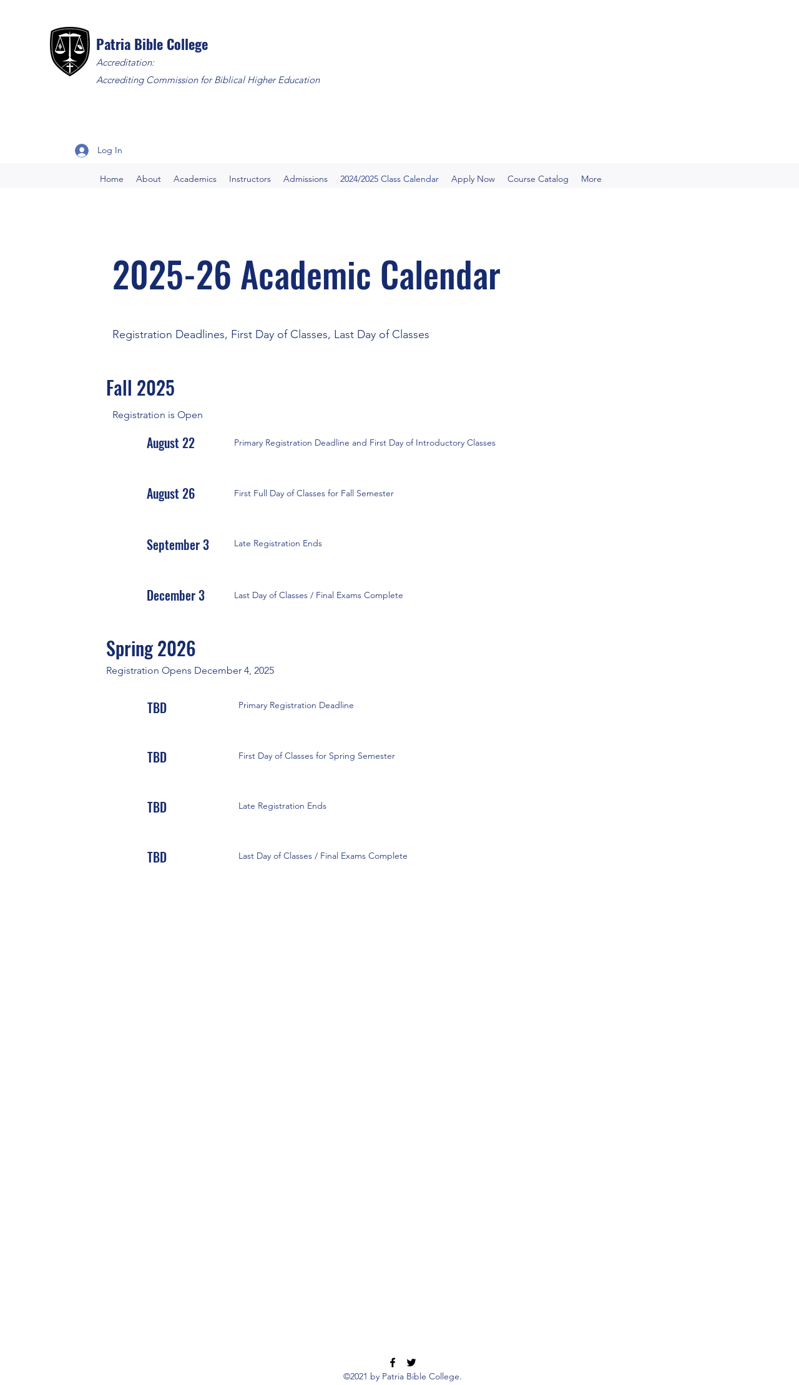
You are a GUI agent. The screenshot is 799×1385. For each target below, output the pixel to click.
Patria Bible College (152, 44)
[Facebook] (392, 1362)
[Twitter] (411, 1362)
